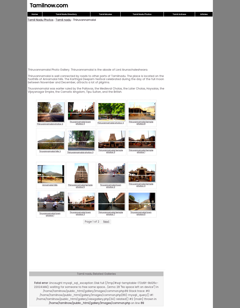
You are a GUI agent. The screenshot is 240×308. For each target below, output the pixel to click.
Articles (204, 14)
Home (35, 14)
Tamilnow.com (49, 5)
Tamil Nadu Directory (66, 14)
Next (106, 221)
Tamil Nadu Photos (142, 14)
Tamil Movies (105, 14)
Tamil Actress (179, 14)
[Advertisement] (96, 44)
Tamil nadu (63, 20)
